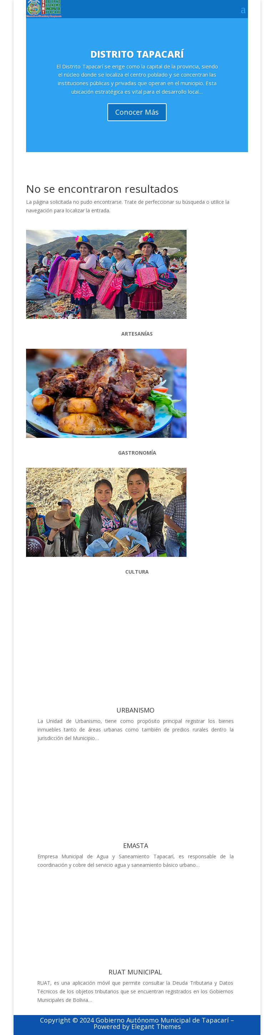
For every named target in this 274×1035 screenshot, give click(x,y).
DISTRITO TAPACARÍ (137, 59)
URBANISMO (135, 710)
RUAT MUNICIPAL (135, 972)
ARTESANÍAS (137, 333)
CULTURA (137, 571)
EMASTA (135, 845)
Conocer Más (137, 118)
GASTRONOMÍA (137, 452)
